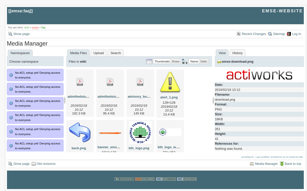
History (237, 53)
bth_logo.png (138, 148)
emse (35, 27)
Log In (296, 34)
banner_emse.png (111, 147)
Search (116, 53)
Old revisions (46, 164)
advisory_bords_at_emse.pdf (150, 96)
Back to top (293, 164)
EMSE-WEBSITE (282, 11)
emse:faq (20, 11)
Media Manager (266, 164)
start (26, 27)
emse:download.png (237, 61)
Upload (99, 53)
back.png (79, 148)
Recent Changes (254, 34)
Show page (21, 34)
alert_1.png (169, 97)
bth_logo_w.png (170, 147)
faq (43, 27)
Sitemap (279, 34)
